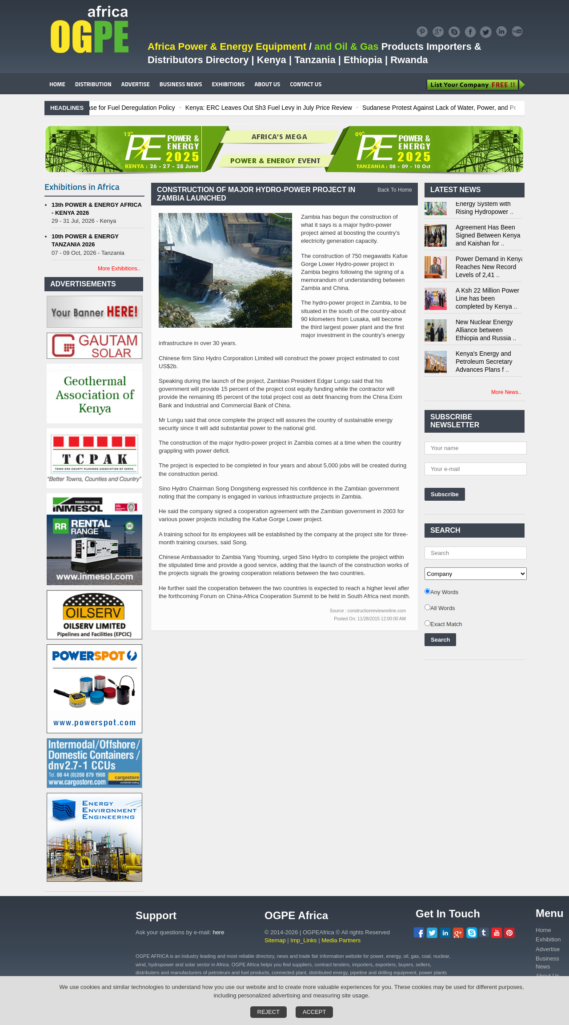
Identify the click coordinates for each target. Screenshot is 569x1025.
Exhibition (548, 939)
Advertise (548, 949)
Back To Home (394, 190)
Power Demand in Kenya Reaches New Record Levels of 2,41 (490, 268)
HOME (57, 84)
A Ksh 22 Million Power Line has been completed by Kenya (487, 300)
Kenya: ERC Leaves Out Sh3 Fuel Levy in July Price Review (320, 107)
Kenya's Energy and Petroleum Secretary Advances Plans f (484, 363)
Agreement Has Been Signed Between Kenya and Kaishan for (488, 237)
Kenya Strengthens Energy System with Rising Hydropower (483, 205)
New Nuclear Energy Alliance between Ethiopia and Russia (484, 331)
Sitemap (275, 940)
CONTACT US (305, 84)
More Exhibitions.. (119, 268)
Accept (314, 1012)
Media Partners (341, 940)
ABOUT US (267, 84)
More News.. (506, 392)
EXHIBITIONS (228, 84)
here (218, 932)
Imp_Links (303, 940)
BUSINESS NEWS (181, 84)
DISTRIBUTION (93, 84)
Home (543, 930)
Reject (268, 1012)
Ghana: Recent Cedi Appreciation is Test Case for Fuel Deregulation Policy (124, 107)
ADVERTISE (135, 84)
